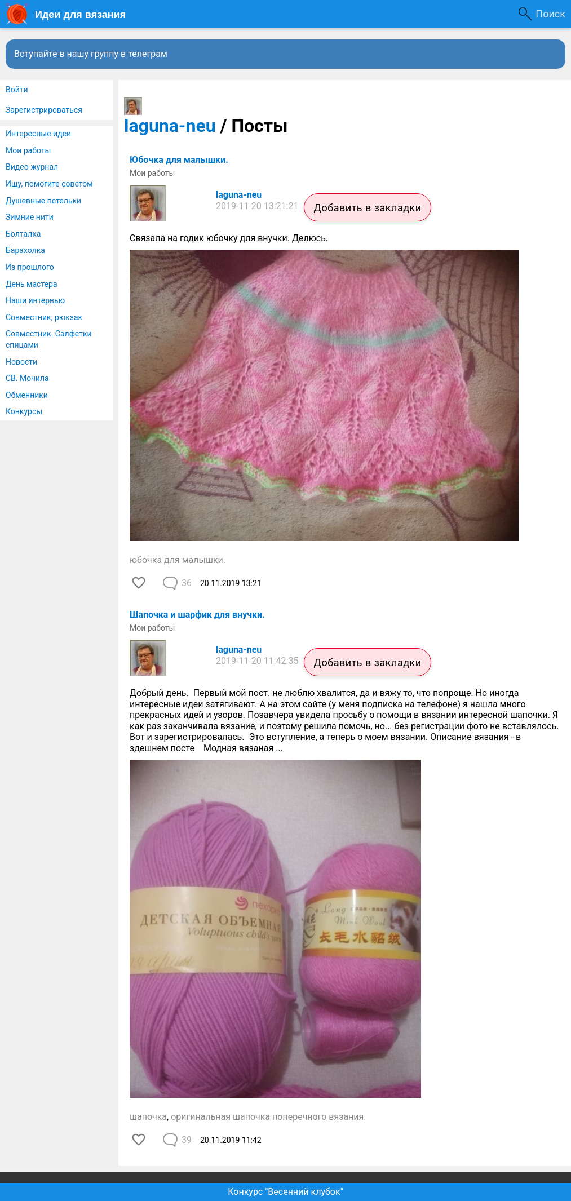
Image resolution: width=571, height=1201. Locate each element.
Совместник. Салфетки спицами (49, 339)
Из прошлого (30, 267)
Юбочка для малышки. (179, 159)
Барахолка (25, 250)
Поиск (550, 14)
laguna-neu (170, 125)
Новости (21, 361)
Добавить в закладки (367, 208)
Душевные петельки (43, 200)
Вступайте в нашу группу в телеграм (90, 53)
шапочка (148, 1116)
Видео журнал (32, 166)
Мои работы (28, 150)
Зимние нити (30, 216)
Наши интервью (35, 300)
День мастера (31, 284)
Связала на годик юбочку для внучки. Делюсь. (230, 238)
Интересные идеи (38, 133)
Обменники (27, 395)
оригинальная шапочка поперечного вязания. (268, 1116)
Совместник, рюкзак (44, 317)
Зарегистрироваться (44, 109)
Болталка (23, 233)
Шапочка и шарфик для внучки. (197, 614)
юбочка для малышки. (177, 560)
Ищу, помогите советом (49, 183)
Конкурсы (24, 411)
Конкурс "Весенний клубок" (285, 1191)
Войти (17, 89)
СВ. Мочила (27, 378)
